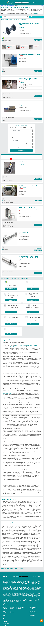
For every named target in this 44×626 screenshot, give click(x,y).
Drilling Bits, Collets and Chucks (28, 548)
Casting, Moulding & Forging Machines (30, 552)
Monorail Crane (13, 589)
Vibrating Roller (8, 578)
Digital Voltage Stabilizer (14, 588)
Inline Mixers (36, 43)
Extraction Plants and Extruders (11, 546)
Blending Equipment (32, 503)
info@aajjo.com (6, 622)
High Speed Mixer (36, 508)
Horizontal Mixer (26, 344)
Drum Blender (9, 513)
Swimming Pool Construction (14, 597)
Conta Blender (36, 501)
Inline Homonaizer (23, 160)
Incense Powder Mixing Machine (24, 505)
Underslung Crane (33, 588)
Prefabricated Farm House (19, 582)
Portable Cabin (22, 577)
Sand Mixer (23, 510)
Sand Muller (28, 510)
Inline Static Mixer (23, 230)
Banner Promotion (33, 608)
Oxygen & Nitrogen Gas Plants (13, 554)
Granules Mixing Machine (7, 510)
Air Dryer (35, 594)
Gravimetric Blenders (34, 502)
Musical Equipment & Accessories (33, 556)
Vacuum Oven (8, 585)
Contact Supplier (11, 287)
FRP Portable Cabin (12, 583)
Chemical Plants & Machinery (14, 535)
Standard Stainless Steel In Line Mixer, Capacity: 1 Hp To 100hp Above (28, 78)
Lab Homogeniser (6, 501)
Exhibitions (5, 612)
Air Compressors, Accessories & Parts (13, 548)
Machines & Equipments (25, 534)
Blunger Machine (28, 514)
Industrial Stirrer (16, 510)
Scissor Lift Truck (27, 581)
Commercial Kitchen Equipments (17, 591)
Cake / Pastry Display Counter (12, 590)
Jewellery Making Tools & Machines (9, 561)
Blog (4, 609)
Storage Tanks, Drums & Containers (9, 541)
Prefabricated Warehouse (15, 584)
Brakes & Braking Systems (11, 533)
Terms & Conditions (20, 605)
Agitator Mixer (20, 508)
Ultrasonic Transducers (24, 592)
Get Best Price (21, 25)
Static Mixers (35, 514)
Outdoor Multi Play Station (30, 577)
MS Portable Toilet (28, 582)
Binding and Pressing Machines (19, 560)
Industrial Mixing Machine (35, 526)
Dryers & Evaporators (35, 527)
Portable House (11, 582)
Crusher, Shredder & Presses (18, 539)
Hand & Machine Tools (6, 539)
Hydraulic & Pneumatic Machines (13, 545)
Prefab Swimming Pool (31, 596)
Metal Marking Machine (29, 590)
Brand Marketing (33, 609)
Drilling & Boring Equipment (13, 550)
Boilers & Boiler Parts (37, 558)
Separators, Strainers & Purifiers (32, 538)
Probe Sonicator (16, 513)
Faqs (4, 613)
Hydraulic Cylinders (26, 585)
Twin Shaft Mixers (20, 514)
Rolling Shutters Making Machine (15, 595)
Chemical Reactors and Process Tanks (13, 552)
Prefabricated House (24, 584)
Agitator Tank (22, 506)
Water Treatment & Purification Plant (20, 523)
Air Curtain (9, 591)
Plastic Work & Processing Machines (28, 535)
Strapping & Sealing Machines (23, 533)
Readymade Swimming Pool (33, 597)
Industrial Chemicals (19, 542)
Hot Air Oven (14, 585)
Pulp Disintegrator (18, 344)
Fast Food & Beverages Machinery (25, 529)
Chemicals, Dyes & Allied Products (9, 538)
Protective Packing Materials (24, 546)
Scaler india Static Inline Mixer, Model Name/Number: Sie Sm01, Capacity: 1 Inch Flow (29, 256)
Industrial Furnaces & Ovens (23, 553)
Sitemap (4, 605)
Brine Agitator (24, 503)
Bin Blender (13, 516)
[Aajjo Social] (33, 575)
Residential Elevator (12, 581)
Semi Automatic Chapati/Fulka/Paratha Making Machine (16, 596)
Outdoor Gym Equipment (7, 598)
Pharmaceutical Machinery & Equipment (20, 531)
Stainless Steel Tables (7, 579)
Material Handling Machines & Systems (32, 542)
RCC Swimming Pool (23, 597)
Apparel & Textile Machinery (26, 558)
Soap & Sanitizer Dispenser (26, 545)
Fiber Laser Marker (21, 590)
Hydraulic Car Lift (20, 581)
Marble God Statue (37, 590)
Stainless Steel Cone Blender (26, 501)
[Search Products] (15, 1)
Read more (36, 11)
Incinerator (4, 557)
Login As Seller (32, 613)
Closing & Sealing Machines (32, 560)
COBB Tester (19, 589)
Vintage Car (28, 598)
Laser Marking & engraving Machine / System (16, 557)
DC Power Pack (19, 585)
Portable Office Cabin (34, 583)
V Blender (7, 508)
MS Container (19, 583)
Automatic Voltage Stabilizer (24, 588)
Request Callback (38, 38)
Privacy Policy (19, 607)
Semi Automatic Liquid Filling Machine (26, 594)
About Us (4, 604)
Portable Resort (35, 582)
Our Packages (32, 607)
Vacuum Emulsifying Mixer (31, 506)
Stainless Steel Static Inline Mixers (24, 44)
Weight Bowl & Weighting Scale (18, 556)
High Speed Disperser (9, 512)
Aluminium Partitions (33, 578)
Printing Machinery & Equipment (24, 524)
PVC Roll (5, 591)
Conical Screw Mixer (34, 390)
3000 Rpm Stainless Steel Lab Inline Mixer (29, 52)
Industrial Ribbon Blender (11, 514)
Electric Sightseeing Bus (16, 598)
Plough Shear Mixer (13, 505)
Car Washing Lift (25, 595)
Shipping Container (32, 584)
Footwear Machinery (21, 538)
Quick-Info (5, 611)
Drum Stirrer (32, 344)
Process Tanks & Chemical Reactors (9, 529)
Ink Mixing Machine (31, 513)
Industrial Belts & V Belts (7, 523)
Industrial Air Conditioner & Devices (9, 553)
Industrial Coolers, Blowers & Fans (9, 527)
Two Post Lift (30, 595)
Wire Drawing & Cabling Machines (26, 550)
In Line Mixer (22, 101)
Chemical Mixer (35, 510)
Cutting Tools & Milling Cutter (23, 561)
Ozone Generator (17, 600)
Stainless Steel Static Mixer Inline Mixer (11, 44)
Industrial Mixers (5, 506)
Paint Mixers (17, 512)
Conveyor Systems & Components (22, 526)
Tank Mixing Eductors (27, 508)
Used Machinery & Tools (8, 560)
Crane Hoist (8, 589)
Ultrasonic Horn (34, 591)
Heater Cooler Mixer (17, 503)
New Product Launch (33, 611)
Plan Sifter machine (27, 591)
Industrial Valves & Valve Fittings (23, 527)
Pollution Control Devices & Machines (13, 530)
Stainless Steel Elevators (35, 581)
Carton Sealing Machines (24, 579)
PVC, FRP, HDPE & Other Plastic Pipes (22, 549)
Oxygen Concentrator (9, 600)
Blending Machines (6, 509)
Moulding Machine (10, 526)
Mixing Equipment (14, 509)
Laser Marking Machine (15, 577)
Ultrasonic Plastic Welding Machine (13, 592)
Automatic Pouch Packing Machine (13, 594)
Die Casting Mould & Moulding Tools (31, 537)
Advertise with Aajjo (33, 605)
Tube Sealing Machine (16, 578)
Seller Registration (33, 604)
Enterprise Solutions (33, 612)
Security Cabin (5, 582)
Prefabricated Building (7, 584)
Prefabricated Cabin (25, 583)
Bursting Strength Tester (26, 589)
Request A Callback (22, 571)
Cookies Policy (19, 604)
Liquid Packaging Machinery (34, 523)
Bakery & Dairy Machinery (30, 541)
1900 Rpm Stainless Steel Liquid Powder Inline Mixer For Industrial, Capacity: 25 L (29, 207)
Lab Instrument (21, 541)
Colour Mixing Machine (15, 501)
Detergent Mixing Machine (24, 509)
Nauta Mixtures (13, 508)
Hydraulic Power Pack (34, 585)
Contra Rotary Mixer (14, 345)
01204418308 (5, 618)
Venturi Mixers (23, 513)
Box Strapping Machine (15, 579)
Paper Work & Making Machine (16, 537)
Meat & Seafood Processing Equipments (29, 554)
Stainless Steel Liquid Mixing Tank (16, 502)
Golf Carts (23, 598)
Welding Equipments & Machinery (13, 558)
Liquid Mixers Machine (34, 509)
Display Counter (33, 579)
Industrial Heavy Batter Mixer (27, 512)
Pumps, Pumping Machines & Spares (9, 524)
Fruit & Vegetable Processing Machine (32, 539)
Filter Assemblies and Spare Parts (29, 530)
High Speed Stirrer (35, 505)
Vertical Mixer (26, 502)
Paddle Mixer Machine (14, 506)
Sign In (35, 1)
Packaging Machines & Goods (13, 534)
